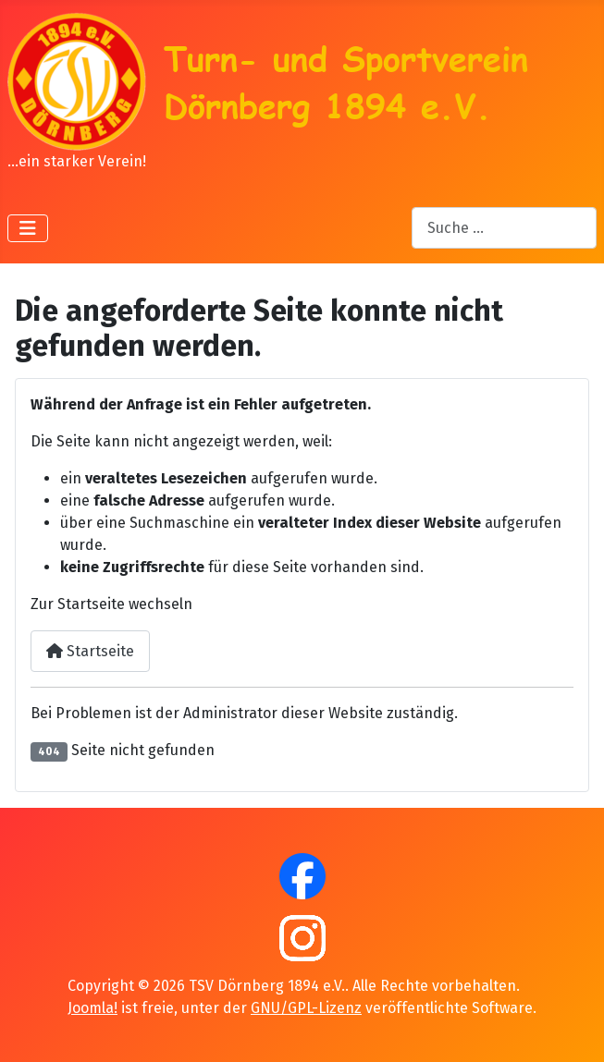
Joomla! (92, 1008)
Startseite (90, 651)
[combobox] (504, 228)
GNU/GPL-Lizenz (306, 1008)
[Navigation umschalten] (27, 228)
